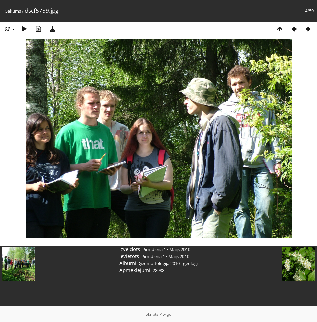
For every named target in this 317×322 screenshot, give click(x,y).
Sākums (13, 11)
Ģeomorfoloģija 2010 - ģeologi (168, 263)
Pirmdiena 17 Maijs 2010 (166, 249)
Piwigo (165, 314)
